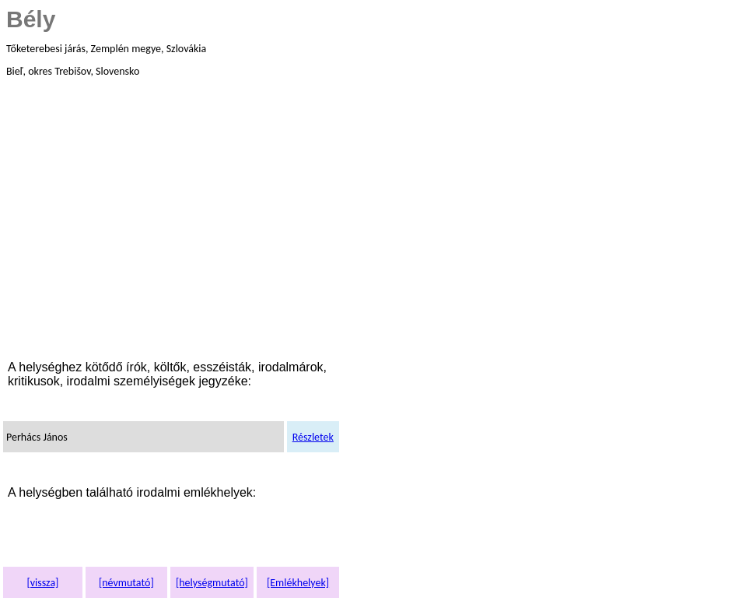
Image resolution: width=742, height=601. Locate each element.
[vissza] (42, 582)
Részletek (313, 437)
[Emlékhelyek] (298, 582)
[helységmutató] (212, 582)
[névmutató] (126, 582)
